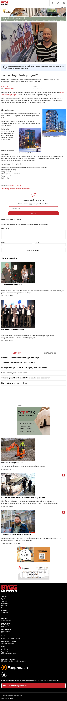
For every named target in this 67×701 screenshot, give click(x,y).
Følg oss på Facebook (8, 659)
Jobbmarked (5, 612)
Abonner (3, 596)
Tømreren (4, 601)
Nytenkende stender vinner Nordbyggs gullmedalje (20, 358)
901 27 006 (11, 643)
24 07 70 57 (13, 641)
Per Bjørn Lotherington (8, 88)
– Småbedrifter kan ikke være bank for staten (18, 363)
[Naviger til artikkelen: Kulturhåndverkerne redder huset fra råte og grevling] (33, 484)
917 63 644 (11, 639)
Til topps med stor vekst (11, 285)
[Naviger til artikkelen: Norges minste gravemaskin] (33, 449)
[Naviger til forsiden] (4, 3)
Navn (3, 242)
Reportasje (4, 603)
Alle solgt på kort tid (14, 185)
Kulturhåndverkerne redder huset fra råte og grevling (23, 497)
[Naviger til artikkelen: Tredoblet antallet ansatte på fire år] (33, 521)
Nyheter (3, 599)
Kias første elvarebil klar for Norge (14, 383)
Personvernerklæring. (19, 695)
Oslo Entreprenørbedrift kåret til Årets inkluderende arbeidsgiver (25, 378)
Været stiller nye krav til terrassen (14, 373)
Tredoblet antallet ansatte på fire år (16, 534)
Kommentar (5, 228)
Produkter (4, 605)
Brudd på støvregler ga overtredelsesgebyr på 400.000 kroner (24, 368)
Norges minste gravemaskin (13, 462)
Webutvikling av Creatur (7, 698)
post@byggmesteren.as (8, 649)
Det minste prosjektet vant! (12, 329)
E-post (37, 242)
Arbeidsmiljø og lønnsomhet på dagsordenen (15, 189)
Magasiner (4, 610)
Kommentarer (38, 88)
